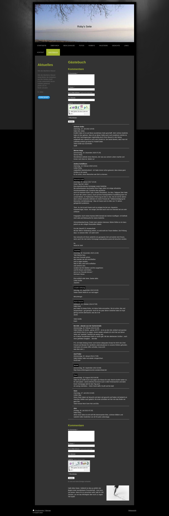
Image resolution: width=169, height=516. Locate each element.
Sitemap (48, 510)
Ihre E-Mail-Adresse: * (80, 92)
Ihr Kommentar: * (73, 73)
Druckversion (38, 510)
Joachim (77, 250)
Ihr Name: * (71, 87)
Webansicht (132, 510)
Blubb (76, 365)
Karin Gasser (78, 302)
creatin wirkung (79, 288)
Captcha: (76, 103)
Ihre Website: (72, 98)
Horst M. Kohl (79, 179)
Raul (75, 375)
